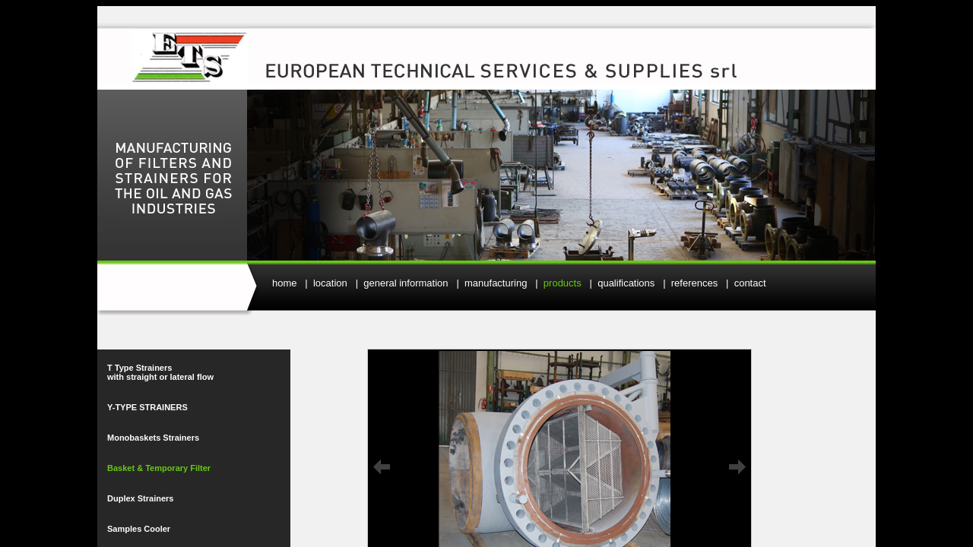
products (563, 283)
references (694, 283)
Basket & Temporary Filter (159, 468)
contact (750, 283)
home (284, 283)
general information (405, 283)
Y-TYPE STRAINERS (147, 407)
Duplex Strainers (140, 498)
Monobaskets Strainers (153, 437)
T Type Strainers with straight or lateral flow (160, 372)
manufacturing (495, 283)
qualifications (625, 283)
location (330, 283)
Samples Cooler (138, 528)
